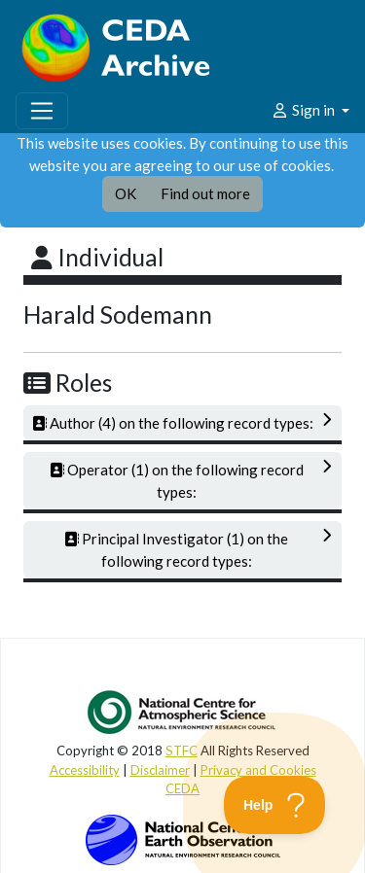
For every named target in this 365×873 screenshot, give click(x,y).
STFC (181, 750)
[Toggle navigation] (42, 110)
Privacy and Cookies (258, 770)
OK (125, 193)
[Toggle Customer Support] (275, 805)
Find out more (205, 193)
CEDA (182, 788)
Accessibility (85, 770)
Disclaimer (160, 770)
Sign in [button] (304, 110)
